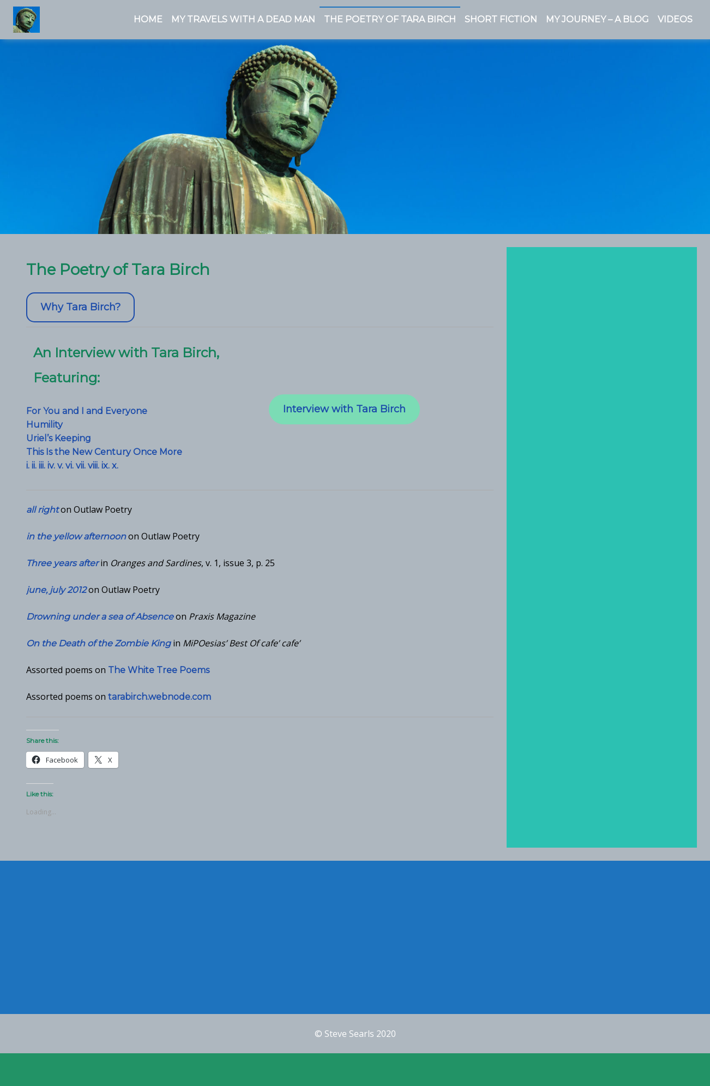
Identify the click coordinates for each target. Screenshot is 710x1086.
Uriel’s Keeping (58, 445)
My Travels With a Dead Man (243, 19)
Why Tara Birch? (80, 314)
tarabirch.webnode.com (159, 703)
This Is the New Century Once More (104, 458)
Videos (675, 19)
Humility (44, 431)
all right (42, 516)
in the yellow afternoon (76, 543)
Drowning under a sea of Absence (99, 623)
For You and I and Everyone (86, 417)
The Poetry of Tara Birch (390, 19)
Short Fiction (501, 19)
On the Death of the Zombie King (98, 650)
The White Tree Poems (158, 676)
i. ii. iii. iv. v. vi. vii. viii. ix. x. (72, 472)
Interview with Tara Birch (344, 416)
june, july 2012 (56, 596)
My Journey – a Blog (597, 19)
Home (148, 19)
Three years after (62, 570)
